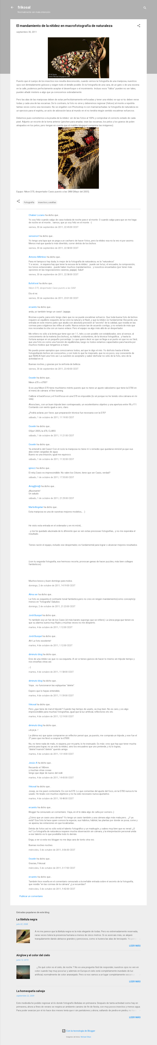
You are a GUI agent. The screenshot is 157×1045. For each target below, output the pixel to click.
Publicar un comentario (31, 896)
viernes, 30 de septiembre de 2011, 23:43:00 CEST (53, 368)
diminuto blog (35, 654)
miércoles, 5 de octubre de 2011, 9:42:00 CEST (52, 888)
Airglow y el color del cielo (33, 955)
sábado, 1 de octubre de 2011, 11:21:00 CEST (51, 435)
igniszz (32, 468)
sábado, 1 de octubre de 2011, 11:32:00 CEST (51, 459)
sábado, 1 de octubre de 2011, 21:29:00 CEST (51, 498)
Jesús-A (33, 762)
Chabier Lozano (37, 215)
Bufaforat (33, 283)
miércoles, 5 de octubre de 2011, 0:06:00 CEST (52, 849)
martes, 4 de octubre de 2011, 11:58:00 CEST (51, 671)
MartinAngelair (36, 507)
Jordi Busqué (35, 615)
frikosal (24, 7)
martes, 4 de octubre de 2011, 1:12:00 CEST (51, 627)
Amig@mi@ (35, 486)
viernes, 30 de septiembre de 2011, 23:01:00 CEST (53, 298)
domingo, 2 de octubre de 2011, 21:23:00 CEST (52, 606)
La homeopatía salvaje (30, 991)
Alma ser (33, 594)
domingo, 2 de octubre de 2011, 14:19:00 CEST (52, 585)
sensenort (34, 236)
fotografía (29, 202)
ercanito (33, 307)
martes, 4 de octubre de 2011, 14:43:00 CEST (51, 777)
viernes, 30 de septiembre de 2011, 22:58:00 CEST (53, 248)
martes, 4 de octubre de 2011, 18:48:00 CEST (51, 798)
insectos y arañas (47, 202)
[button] (139, 26)
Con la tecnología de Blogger (78, 1030)
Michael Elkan (86, 1037)
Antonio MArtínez (37, 257)
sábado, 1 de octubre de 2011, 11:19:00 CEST (51, 417)
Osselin (32, 377)
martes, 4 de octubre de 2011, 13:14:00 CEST (51, 754)
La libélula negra (26, 919)
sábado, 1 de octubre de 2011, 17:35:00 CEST (51, 477)
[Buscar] (145, 8)
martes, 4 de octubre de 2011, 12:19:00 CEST (51, 716)
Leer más (135, 945)
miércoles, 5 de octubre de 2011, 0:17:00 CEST (52, 868)
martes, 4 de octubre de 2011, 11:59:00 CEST (51, 695)
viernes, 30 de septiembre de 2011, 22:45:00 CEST (53, 227)
